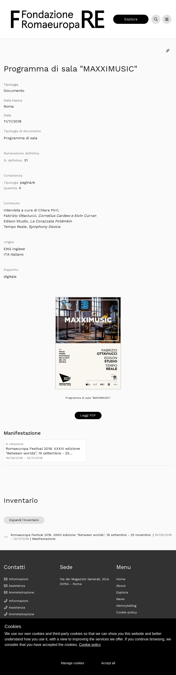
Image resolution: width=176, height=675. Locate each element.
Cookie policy (126, 612)
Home (120, 579)
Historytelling (126, 605)
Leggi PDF (88, 415)
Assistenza (14, 586)
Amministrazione (19, 592)
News (120, 599)
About (121, 586)
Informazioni (16, 579)
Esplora (131, 19)
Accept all (108, 663)
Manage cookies (72, 663)
